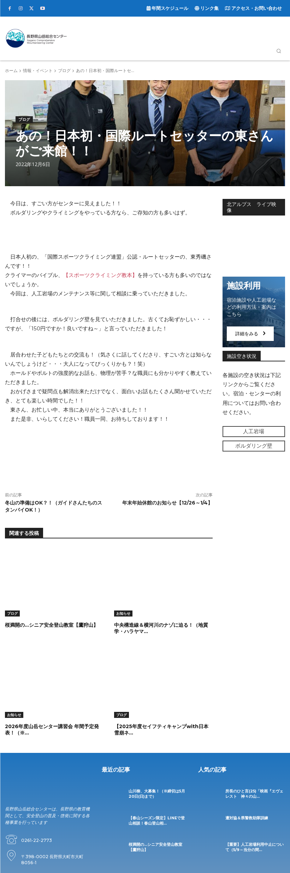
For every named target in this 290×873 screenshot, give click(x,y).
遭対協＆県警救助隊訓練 (244, 817)
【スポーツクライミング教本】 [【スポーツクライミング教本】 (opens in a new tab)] (100, 275)
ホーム (11, 70)
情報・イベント (38, 70)
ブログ (64, 70)
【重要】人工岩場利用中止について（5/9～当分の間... (253, 846)
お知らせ (123, 613)
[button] (279, 51)
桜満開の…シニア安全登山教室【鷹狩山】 (51, 625)
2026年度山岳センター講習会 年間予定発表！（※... (52, 729)
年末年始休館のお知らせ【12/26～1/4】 (167, 503)
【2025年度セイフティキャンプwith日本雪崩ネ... (161, 729)
